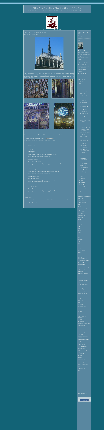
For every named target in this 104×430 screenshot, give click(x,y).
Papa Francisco (81, 235)
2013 (80, 81)
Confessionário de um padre (83, 267)
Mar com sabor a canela (83, 284)
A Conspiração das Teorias (83, 260)
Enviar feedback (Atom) (34, 202)
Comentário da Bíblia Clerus (84, 330)
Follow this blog (84, 400)
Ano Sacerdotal (81, 321)
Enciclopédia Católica (82, 346)
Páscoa (79, 237)
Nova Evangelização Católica (84, 288)
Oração (79, 232)
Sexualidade (80, 248)
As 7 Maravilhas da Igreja (37, 140)
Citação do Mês (81, 213)
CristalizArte (80, 271)
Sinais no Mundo (81, 304)
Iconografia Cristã (81, 348)
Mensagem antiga (70, 199)
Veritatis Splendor (81, 368)
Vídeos (79, 252)
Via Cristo (80, 309)
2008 (80, 193)
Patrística (80, 357)
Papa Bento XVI (81, 234)
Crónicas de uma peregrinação (57, 8)
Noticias (79, 230)
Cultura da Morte (81, 215)
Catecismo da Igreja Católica (84, 323)
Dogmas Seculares (81, 217)
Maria (79, 226)
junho (82, 180)
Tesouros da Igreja (49, 140)
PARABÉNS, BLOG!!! (85, 156)
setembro (83, 174)
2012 (80, 83)
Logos (79, 222)
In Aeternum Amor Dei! (83, 280)
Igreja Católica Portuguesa (83, 350)
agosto (82, 176)
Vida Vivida (80, 311)
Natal (79, 228)
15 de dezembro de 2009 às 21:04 (38, 193)
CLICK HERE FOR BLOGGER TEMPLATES (9, 3)
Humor (79, 221)
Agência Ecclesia (81, 319)
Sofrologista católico (82, 306)
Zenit (79, 370)
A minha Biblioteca (82, 200)
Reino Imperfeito (81, 298)
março (82, 186)
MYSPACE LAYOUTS (23, 3)
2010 (80, 88)
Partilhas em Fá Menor (82, 291)
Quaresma (80, 245)
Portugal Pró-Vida (81, 359)
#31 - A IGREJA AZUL (85, 123)
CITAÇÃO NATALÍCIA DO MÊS (84, 95)
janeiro (82, 191)
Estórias (79, 219)
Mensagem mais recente (29, 199)
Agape (79, 204)
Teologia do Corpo (81, 362)
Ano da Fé (80, 206)
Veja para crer (80, 308)
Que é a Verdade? (81, 297)
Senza (79, 302)
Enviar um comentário (28, 197)
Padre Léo (80, 355)
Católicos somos (81, 264)
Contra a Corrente (81, 269)
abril (82, 184)
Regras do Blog (81, 247)
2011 (80, 85)
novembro (83, 169)
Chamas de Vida (81, 266)
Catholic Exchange (82, 327)
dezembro (83, 91)
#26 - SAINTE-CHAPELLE (32, 35)
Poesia (79, 241)
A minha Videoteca (82, 202)
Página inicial (50, 199)
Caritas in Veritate (81, 211)
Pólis (79, 243)
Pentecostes (80, 239)
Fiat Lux (79, 278)
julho (82, 178)
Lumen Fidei (80, 224)
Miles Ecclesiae (81, 286)
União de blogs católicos (83, 364)
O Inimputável (81, 289)
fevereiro (83, 188)
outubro (82, 172)
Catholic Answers (81, 325)
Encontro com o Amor (82, 276)
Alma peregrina (31, 149)
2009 (80, 90)
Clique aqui (80, 35)
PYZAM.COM (100, 3)
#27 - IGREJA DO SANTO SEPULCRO (84, 142)
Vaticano (79, 366)
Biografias (80, 210)
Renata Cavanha (81, 300)
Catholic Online (81, 329)
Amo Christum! (81, 262)
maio (82, 182)
